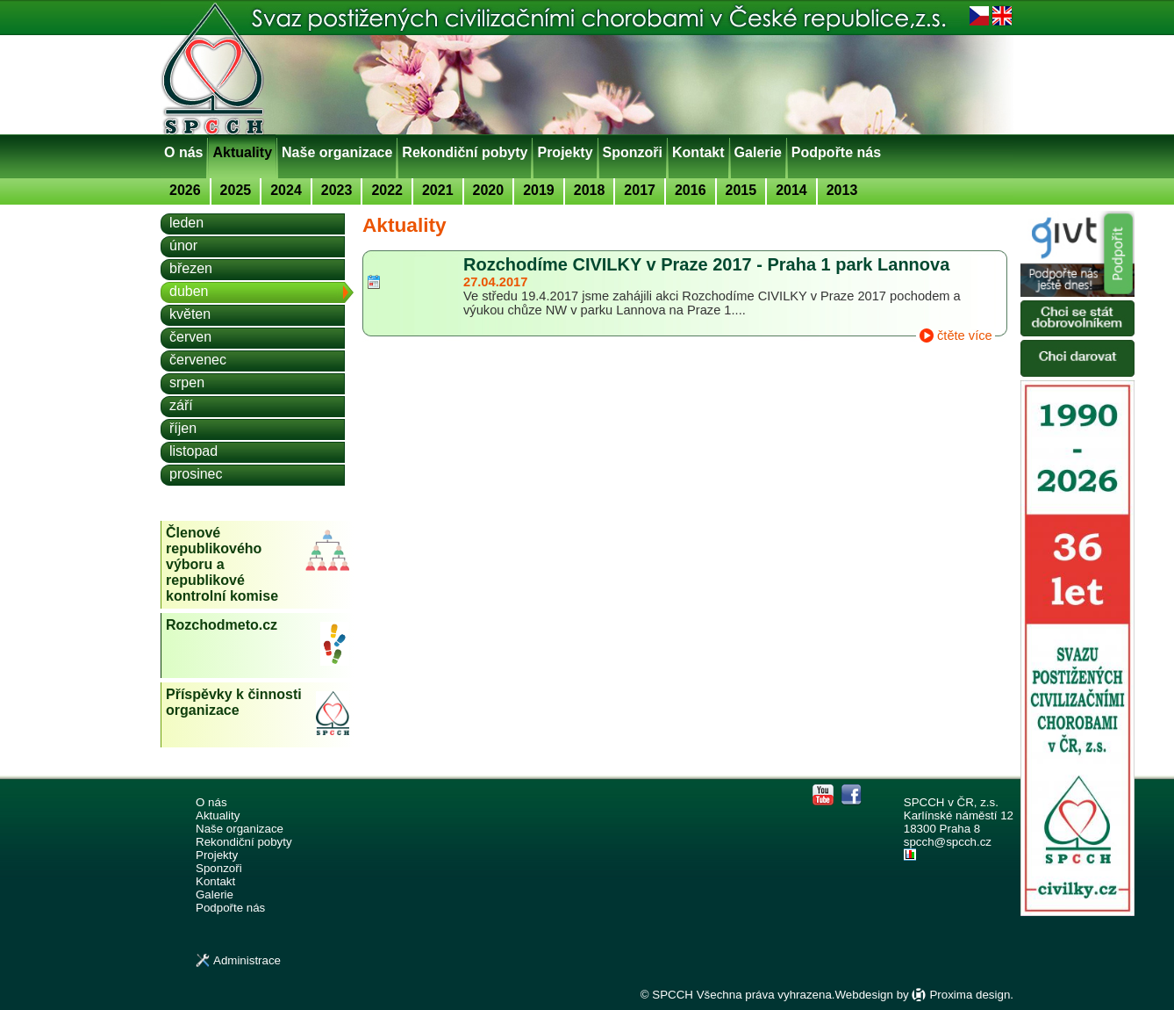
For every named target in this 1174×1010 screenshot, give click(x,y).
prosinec (195, 473)
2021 (438, 190)
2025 (236, 190)
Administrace (247, 960)
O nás (183, 152)
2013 (842, 190)
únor (183, 245)
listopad (193, 451)
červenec (197, 359)
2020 (489, 190)
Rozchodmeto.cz (221, 624)
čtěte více (964, 335)
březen (190, 268)
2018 (589, 190)
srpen (186, 382)
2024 (286, 190)
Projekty (564, 152)
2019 (539, 190)
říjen (183, 428)
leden (186, 222)
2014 (791, 190)
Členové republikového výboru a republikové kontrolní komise (222, 564)
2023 (337, 190)
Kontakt (698, 152)
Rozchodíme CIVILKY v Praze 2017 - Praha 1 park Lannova (706, 264)
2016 (690, 190)
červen (190, 336)
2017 (639, 190)
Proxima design (969, 994)
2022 (387, 190)
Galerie (758, 152)
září (181, 405)
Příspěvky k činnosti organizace (234, 702)
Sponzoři (632, 152)
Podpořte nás (836, 152)
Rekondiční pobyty (464, 152)
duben (189, 291)
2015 (741, 190)
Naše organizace (337, 152)
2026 (185, 190)
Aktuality (242, 152)
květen (190, 314)
